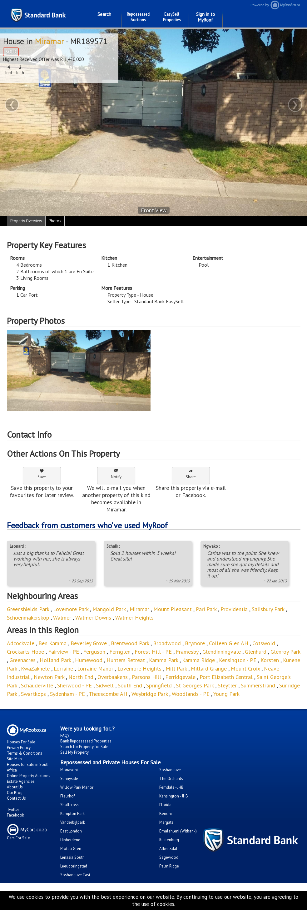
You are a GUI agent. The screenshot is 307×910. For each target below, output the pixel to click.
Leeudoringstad (73, 866)
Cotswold (263, 643)
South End (130, 685)
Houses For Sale (21, 742)
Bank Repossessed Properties (85, 741)
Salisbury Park (268, 609)
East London (71, 831)
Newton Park (49, 677)
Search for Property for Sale (84, 746)
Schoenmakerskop (28, 617)
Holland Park (55, 660)
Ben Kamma (52, 643)
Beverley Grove (89, 643)
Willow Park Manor (76, 787)
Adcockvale (20, 643)
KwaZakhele (35, 668)
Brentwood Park (130, 643)
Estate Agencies (21, 781)
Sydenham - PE (67, 693)
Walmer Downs (93, 617)
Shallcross (69, 804)
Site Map (14, 759)
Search (104, 14)
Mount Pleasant (172, 609)
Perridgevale (180, 677)
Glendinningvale (221, 651)
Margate (166, 822)
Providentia (234, 609)
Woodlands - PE (191, 693)
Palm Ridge (169, 866)
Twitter (13, 809)
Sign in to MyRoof (205, 17)
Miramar (49, 41)
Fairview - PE (63, 651)
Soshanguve (170, 769)
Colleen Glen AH (228, 643)
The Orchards (171, 778)
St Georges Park (195, 685)
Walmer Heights (134, 617)
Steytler (227, 685)
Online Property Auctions (28, 775)
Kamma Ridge (198, 660)
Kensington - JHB (173, 796)
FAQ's (65, 735)
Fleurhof (67, 796)
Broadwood (167, 643)
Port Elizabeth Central (226, 677)
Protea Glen (70, 848)
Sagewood (168, 857)
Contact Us (16, 798)
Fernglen (120, 651)
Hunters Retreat (125, 660)
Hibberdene (70, 839)
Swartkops (33, 693)
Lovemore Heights (139, 668)
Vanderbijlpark (72, 822)
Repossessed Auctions (138, 17)
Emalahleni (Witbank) (178, 831)
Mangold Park (109, 609)
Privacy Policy (19, 747)
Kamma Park (163, 660)
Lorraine (63, 668)
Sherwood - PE (74, 685)
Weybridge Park (149, 693)
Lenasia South (72, 857)
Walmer (62, 617)
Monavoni (69, 769)
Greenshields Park (28, 609)
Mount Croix (246, 668)
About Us (15, 787)
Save (41, 474)
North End (80, 677)
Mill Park (176, 668)
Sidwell (105, 685)
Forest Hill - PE (153, 651)
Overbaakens (112, 677)
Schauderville (37, 685)
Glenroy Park (285, 651)
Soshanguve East (75, 874)
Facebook (15, 815)
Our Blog (14, 792)
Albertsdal (168, 848)
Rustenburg (169, 839)
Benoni (165, 813)
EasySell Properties (172, 17)
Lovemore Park (70, 609)
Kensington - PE (237, 660)
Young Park (226, 693)
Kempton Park (72, 813)
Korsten (269, 660)
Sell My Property (74, 752)
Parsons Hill (146, 677)
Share (191, 474)
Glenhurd (255, 651)
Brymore (195, 643)
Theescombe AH (108, 693)
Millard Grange (209, 668)
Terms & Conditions (24, 753)
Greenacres (22, 660)
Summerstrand (258, 685)
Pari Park (206, 609)
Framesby (188, 651)
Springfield (159, 685)
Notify (116, 474)
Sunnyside (69, 778)
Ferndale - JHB (171, 787)
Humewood (89, 660)
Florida (165, 804)
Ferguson (94, 651)
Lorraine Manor (95, 668)
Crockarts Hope (25, 651)
